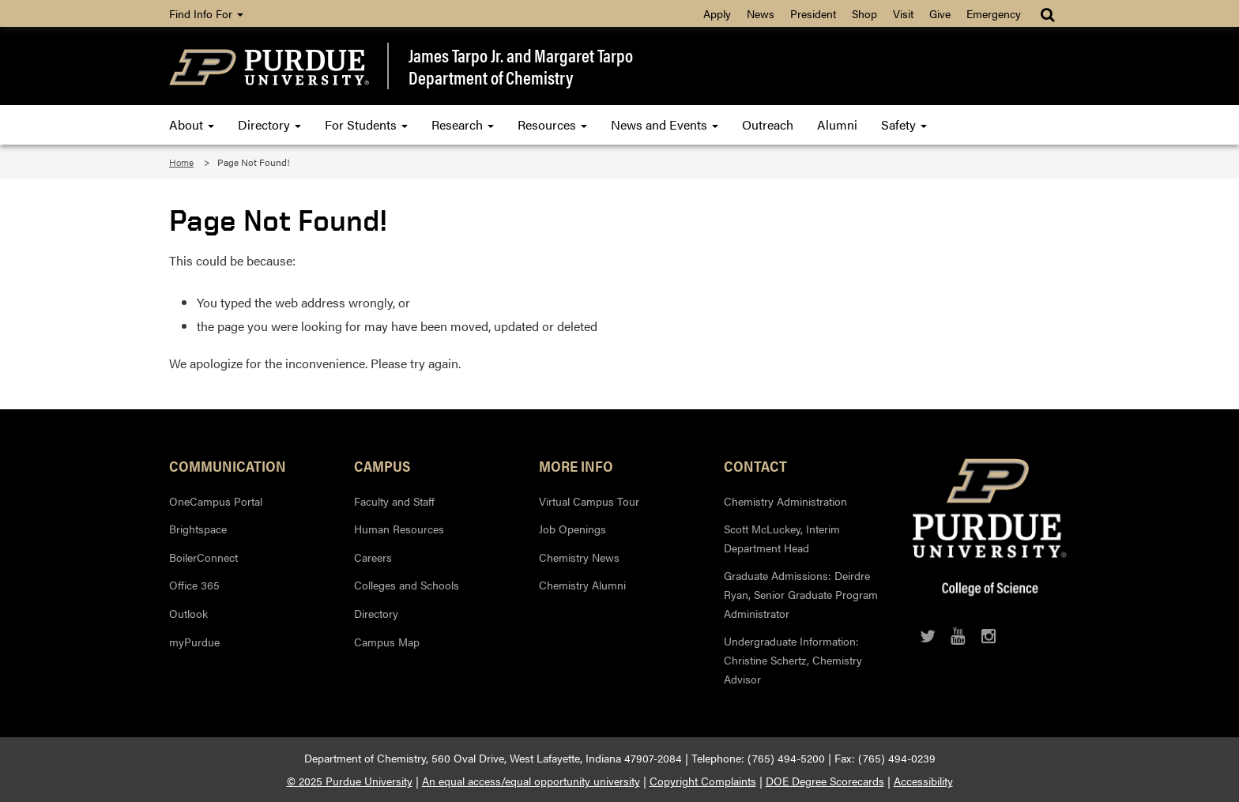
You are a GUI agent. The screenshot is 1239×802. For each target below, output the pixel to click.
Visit (903, 13)
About (191, 124)
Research (462, 124)
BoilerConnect (203, 557)
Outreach (767, 124)
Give (940, 13)
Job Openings (572, 529)
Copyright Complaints (703, 781)
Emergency (993, 13)
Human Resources (399, 529)
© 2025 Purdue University (349, 781)
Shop (864, 13)
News (760, 13)
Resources (552, 124)
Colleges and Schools (406, 585)
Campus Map (387, 642)
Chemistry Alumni (582, 585)
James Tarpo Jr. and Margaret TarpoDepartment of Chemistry (521, 66)
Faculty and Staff (394, 501)
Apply (717, 13)
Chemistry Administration (785, 501)
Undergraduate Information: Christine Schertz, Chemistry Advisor (793, 659)
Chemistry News (579, 557)
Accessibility (923, 781)
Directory (269, 124)
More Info (576, 465)
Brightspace (198, 529)
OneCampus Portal (215, 501)
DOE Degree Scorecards (825, 781)
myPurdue (194, 642)
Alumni (837, 124)
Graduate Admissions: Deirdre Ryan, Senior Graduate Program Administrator (801, 593)
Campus (382, 465)
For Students (366, 124)
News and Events (664, 124)
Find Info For (206, 13)
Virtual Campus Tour (589, 501)
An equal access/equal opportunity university (531, 781)
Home (181, 162)
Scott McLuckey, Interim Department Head (782, 538)
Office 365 (194, 585)
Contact (755, 465)
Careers (373, 557)
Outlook (188, 613)
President (813, 13)
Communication (227, 465)
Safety (904, 124)
